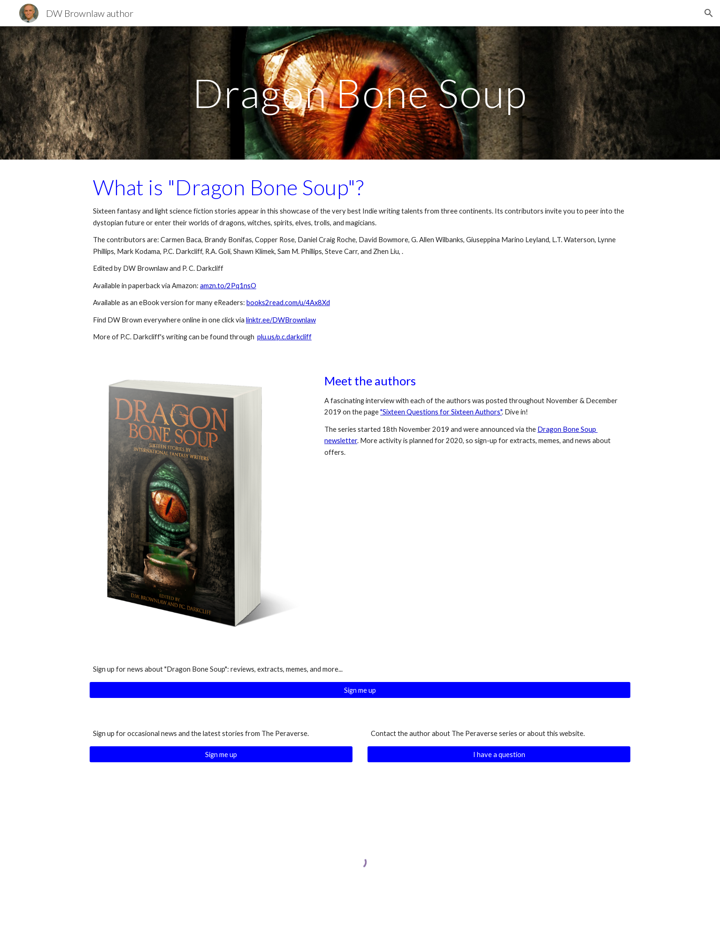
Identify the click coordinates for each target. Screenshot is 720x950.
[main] (360, 92)
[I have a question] (499, 754)
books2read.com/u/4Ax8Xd (288, 302)
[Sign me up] (360, 690)
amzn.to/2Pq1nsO (228, 286)
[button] (708, 13)
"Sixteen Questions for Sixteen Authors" (441, 412)
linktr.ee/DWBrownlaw (281, 320)
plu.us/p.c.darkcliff (284, 337)
